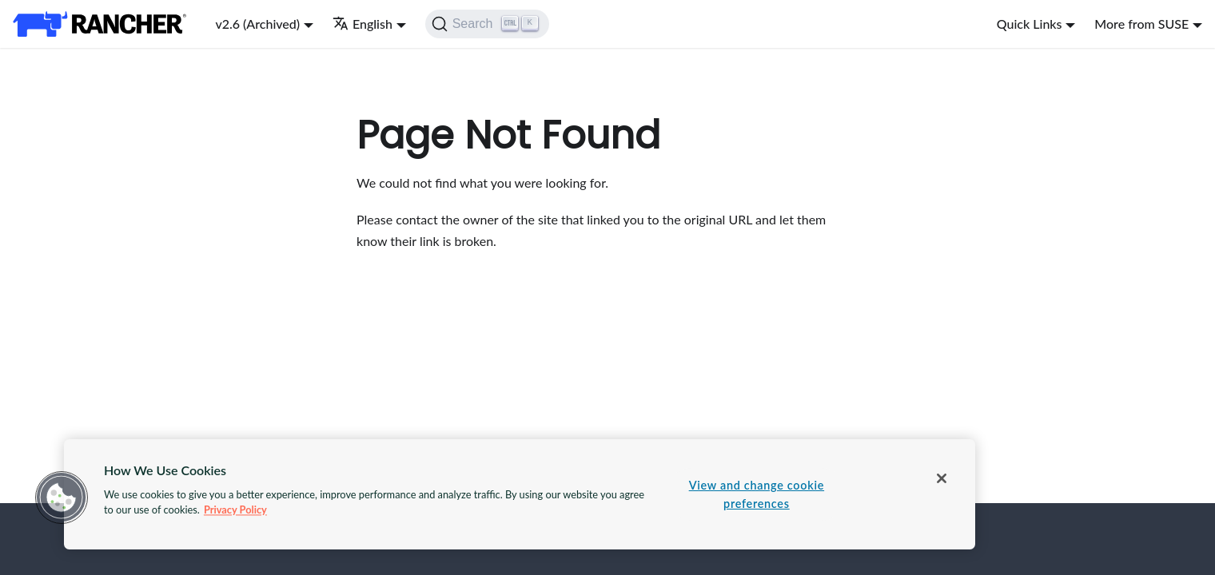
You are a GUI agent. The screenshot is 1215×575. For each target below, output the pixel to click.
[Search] (487, 24)
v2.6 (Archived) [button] (257, 23)
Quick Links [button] (1029, 23)
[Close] (941, 478)
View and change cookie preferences (756, 494)
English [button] (362, 23)
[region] (519, 494)
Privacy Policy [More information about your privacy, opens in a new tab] (235, 509)
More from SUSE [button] (1141, 23)
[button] (61, 497)
